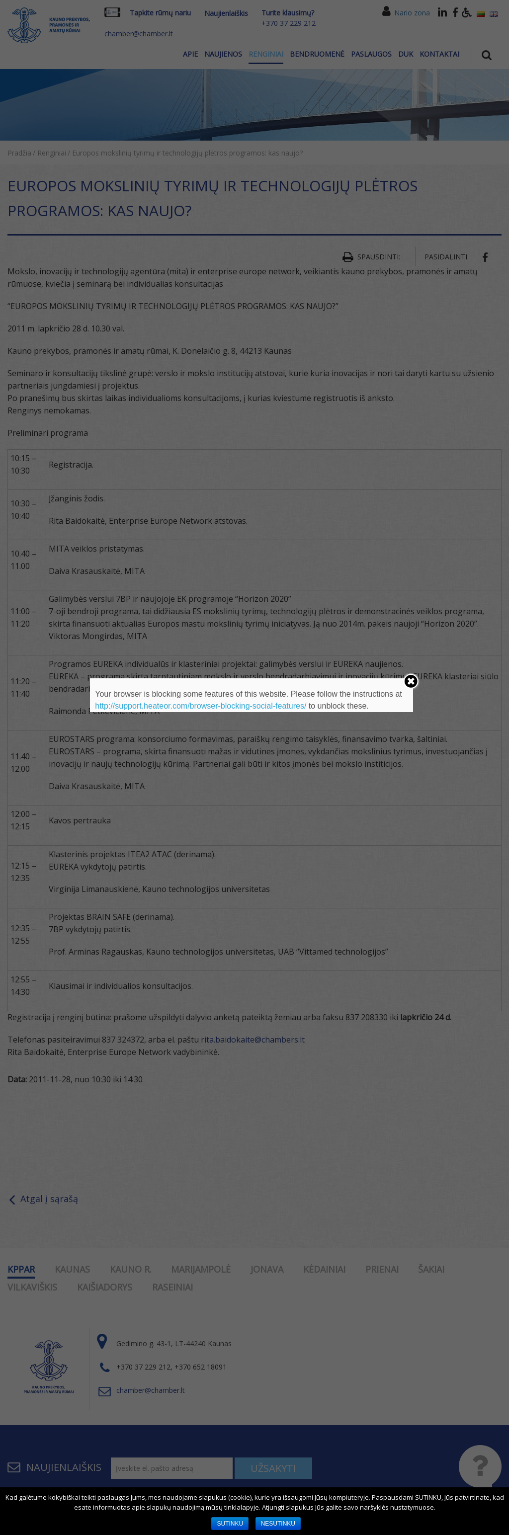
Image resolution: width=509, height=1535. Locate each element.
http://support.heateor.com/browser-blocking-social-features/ (200, 706)
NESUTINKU (278, 1523)
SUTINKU (230, 1523)
